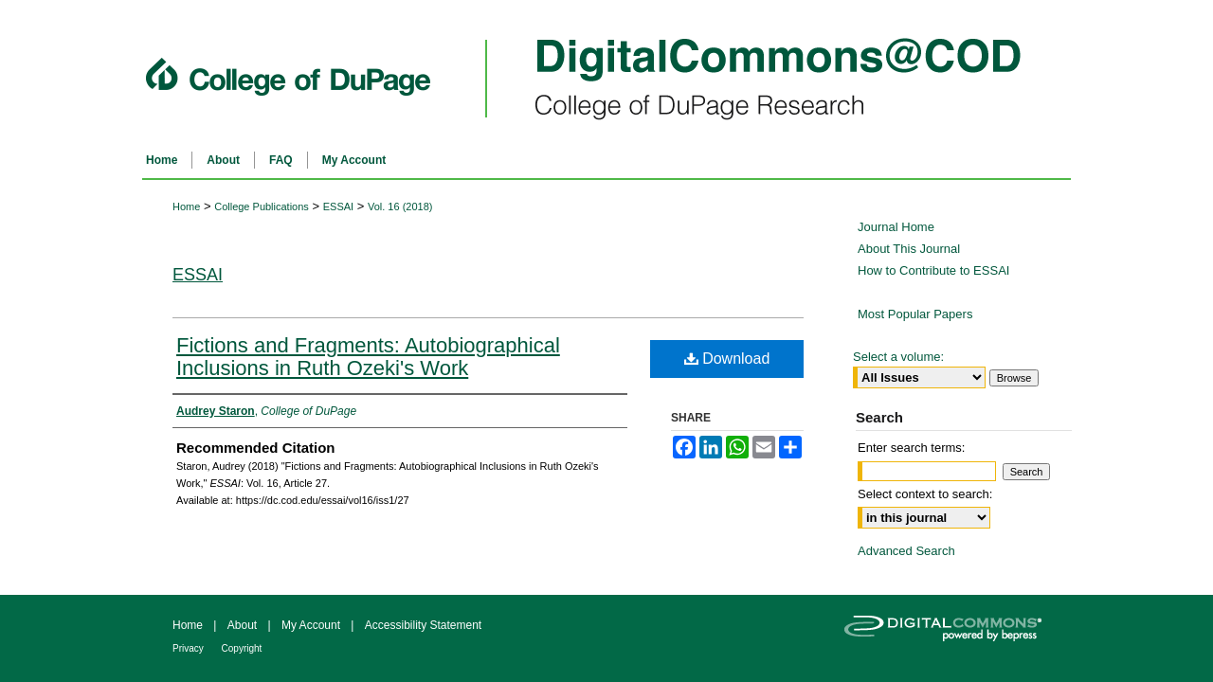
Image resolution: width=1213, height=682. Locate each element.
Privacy (189, 648)
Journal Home (896, 227)
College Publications (261, 206)
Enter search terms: (911, 447)
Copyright (242, 648)
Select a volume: (898, 357)
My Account (312, 625)
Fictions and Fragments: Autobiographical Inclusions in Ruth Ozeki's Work (368, 356)
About (244, 625)
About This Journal (909, 249)
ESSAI (338, 206)
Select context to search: (925, 494)
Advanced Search (906, 551)
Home (186, 206)
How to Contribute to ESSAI (933, 270)
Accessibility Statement (423, 625)
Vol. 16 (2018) (400, 206)
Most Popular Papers (915, 314)
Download (727, 358)
